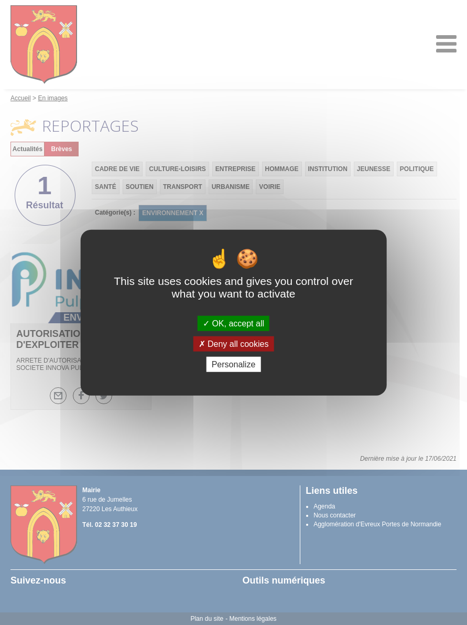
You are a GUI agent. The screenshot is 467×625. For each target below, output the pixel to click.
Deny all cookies (234, 343)
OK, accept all (233, 323)
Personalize (234, 364)
